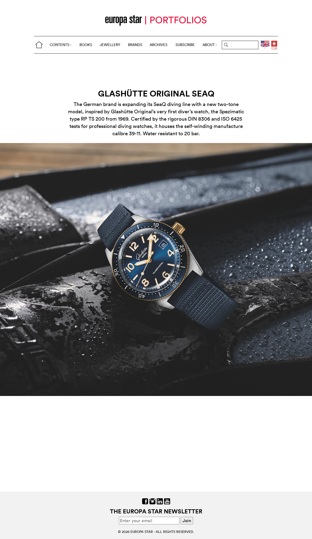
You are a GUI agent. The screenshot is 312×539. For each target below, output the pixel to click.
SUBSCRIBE (185, 44)
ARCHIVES (158, 44)
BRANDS (135, 44)
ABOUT (210, 44)
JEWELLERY (110, 44)
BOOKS (85, 44)
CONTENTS (61, 44)
